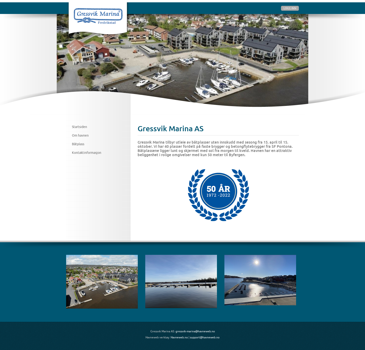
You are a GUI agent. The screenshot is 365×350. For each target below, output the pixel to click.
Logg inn (290, 8)
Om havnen (80, 135)
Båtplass (78, 144)
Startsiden (79, 127)
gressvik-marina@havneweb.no (195, 331)
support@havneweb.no (205, 337)
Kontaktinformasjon (86, 153)
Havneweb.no (179, 337)
